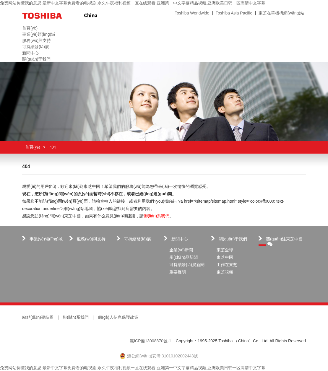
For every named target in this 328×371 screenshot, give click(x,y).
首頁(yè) (32, 147)
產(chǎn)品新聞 (183, 257)
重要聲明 (177, 272)
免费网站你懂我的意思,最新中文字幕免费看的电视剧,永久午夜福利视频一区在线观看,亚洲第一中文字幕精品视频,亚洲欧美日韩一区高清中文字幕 (132, 3)
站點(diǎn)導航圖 (37, 317)
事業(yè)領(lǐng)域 (46, 239)
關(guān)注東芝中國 (284, 241)
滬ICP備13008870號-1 (150, 341)
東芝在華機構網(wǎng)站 (281, 13)
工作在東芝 (227, 264)
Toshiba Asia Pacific (234, 13)
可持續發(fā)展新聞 (186, 264)
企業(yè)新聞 (181, 250)
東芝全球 (225, 250)
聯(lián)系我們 (156, 216)
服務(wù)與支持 (91, 239)
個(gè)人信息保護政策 (118, 317)
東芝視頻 (225, 272)
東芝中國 (225, 257)
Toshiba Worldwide (192, 13)
